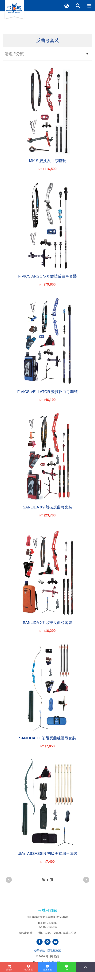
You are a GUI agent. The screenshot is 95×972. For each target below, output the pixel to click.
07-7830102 (50, 922)
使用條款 (39, 950)
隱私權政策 (54, 950)
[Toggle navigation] (89, 5)
